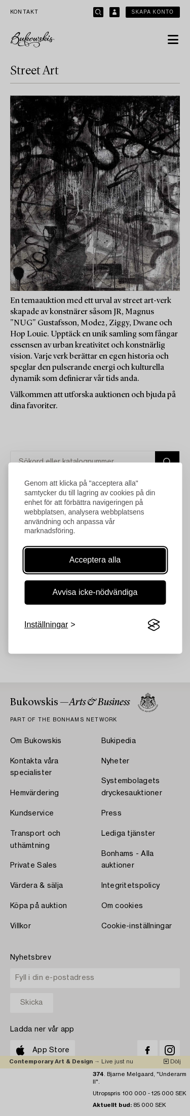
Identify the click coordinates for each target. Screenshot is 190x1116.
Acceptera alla (95, 559)
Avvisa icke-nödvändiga (95, 592)
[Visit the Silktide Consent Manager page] (153, 625)
